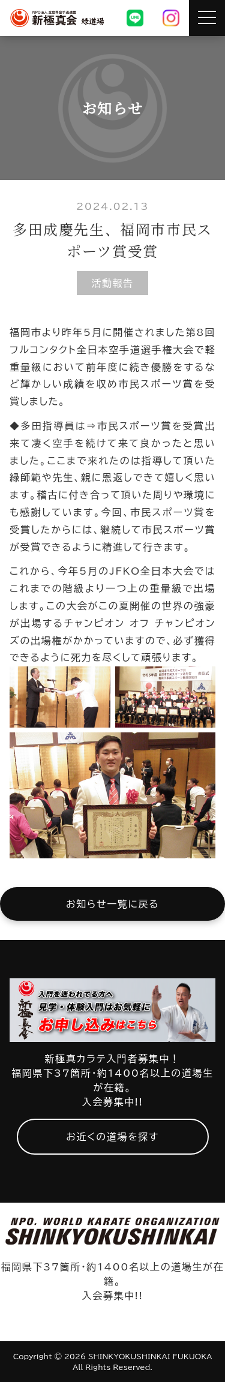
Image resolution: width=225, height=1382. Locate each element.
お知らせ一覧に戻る (112, 904)
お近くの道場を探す (112, 1136)
